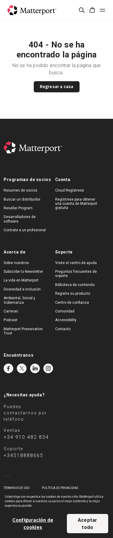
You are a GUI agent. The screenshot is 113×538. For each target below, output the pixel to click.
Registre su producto (72, 293)
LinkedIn (35, 368)
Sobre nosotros (16, 263)
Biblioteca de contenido (75, 285)
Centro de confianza (72, 302)
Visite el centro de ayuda (76, 263)
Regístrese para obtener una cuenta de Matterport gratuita (76, 203)
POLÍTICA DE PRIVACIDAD (60, 488)
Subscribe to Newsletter (23, 271)
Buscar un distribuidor (22, 199)
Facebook (8, 368)
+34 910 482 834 (26, 437)
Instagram (48, 368)
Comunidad (64, 311)
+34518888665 (23, 455)
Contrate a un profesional (25, 230)
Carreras (11, 311)
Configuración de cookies (32, 523)
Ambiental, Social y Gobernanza (19, 300)
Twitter (22, 368)
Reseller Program (18, 208)
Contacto (63, 329)
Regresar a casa (57, 86)
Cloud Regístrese (69, 190)
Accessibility (66, 320)
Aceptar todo (87, 523)
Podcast (10, 320)
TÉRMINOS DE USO (17, 488)
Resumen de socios (20, 190)
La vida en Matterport (21, 280)
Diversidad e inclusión (22, 289)
